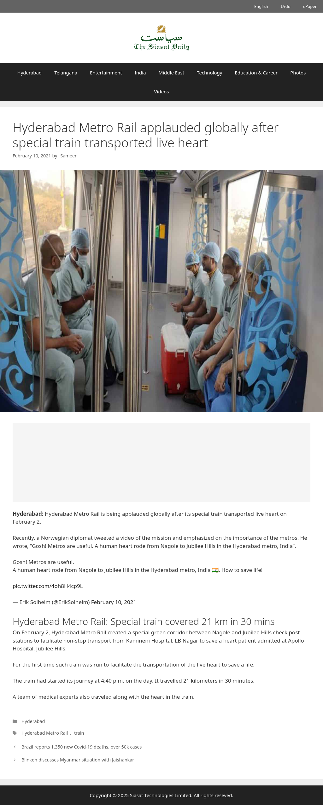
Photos (298, 72)
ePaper (310, 6)
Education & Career (256, 72)
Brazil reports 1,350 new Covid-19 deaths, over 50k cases (81, 747)
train (79, 733)
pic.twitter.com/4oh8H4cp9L (48, 586)
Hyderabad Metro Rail (44, 733)
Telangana (65, 72)
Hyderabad (29, 72)
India (140, 72)
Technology (209, 72)
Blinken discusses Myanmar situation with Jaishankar (77, 760)
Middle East (172, 72)
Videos (161, 91)
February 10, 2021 (113, 602)
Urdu (286, 6)
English (261, 6)
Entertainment (106, 72)
